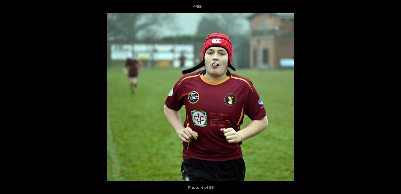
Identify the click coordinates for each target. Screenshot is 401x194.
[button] (378, 7)
